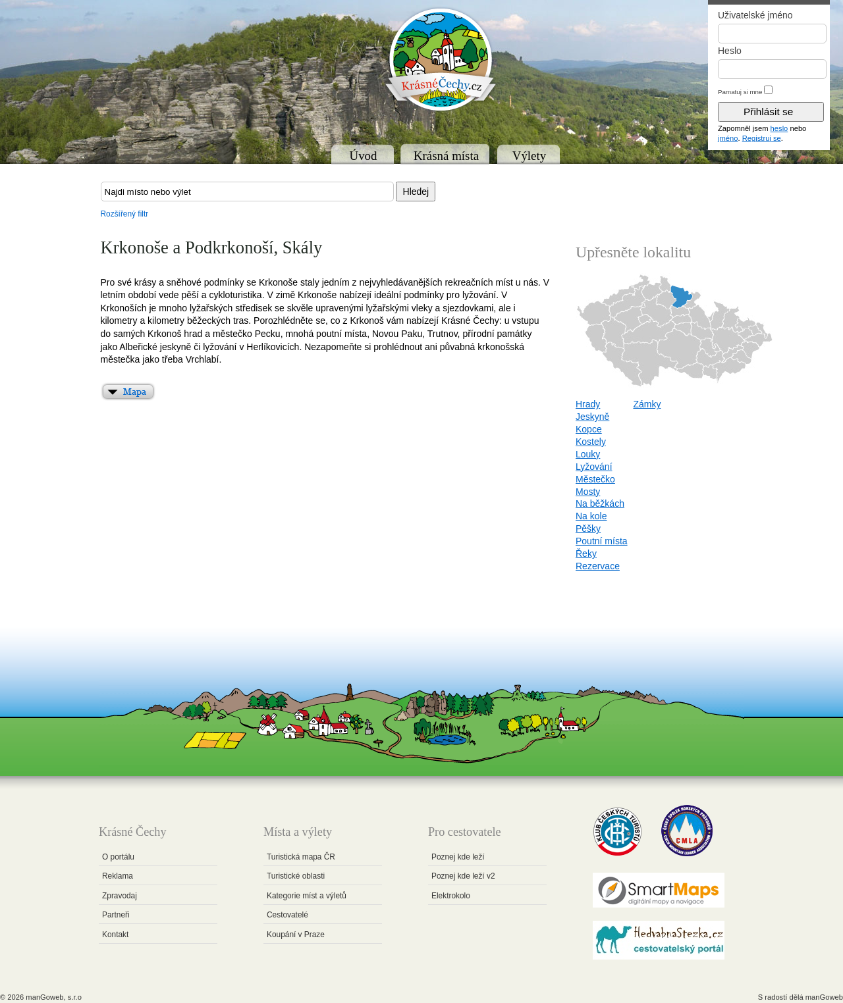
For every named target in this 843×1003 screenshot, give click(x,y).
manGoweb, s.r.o (54, 997)
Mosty (588, 491)
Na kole (591, 516)
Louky (588, 454)
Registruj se (761, 138)
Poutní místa (602, 541)
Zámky (647, 404)
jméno (728, 138)
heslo (779, 128)
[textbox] (247, 191)
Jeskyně (592, 416)
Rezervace (598, 566)
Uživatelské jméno (755, 15)
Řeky (586, 553)
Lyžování (594, 466)
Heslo (730, 50)
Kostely (591, 441)
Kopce (589, 429)
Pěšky (588, 528)
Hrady (588, 404)
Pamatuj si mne (740, 91)
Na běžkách (600, 503)
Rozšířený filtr (125, 214)
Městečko (595, 479)
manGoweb (824, 997)
